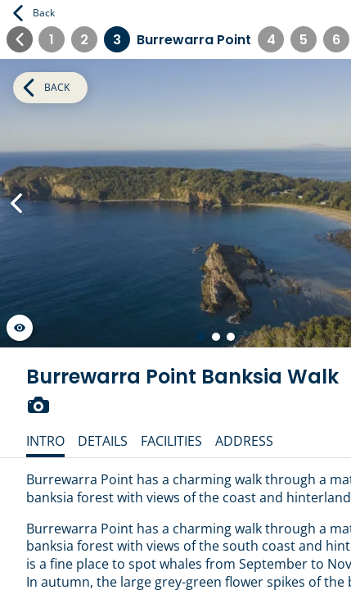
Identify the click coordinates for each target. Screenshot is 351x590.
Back (34, 13)
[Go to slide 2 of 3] (216, 337)
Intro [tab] (45, 440)
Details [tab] (103, 440)
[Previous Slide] (16, 203)
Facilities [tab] (171, 440)
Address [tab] (244, 440)
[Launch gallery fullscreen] (20, 328)
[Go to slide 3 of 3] (231, 337)
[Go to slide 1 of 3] (201, 337)
